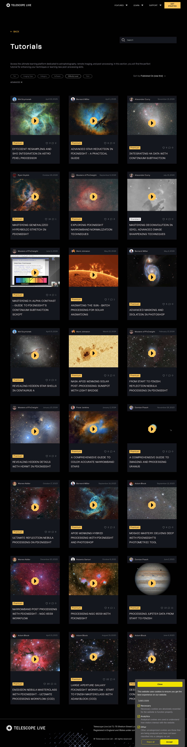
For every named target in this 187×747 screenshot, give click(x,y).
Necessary (146, 706)
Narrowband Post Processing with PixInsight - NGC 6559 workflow (34, 614)
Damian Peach (141, 408)
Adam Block (140, 483)
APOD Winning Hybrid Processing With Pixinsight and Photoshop (92, 538)
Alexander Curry (142, 99)
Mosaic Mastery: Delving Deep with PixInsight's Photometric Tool (151, 538)
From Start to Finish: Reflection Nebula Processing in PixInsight (148, 386)
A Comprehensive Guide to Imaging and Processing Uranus (149, 462)
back (16, 31)
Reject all (150, 742)
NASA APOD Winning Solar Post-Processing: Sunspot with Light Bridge (90, 386)
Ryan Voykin (23, 175)
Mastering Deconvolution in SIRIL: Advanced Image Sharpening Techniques (151, 229)
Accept (169, 742)
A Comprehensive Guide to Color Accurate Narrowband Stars (92, 462)
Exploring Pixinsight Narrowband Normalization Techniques (91, 229)
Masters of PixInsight (86, 175)
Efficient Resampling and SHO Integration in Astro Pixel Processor (31, 154)
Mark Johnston (83, 251)
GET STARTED (172, 5)
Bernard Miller (82, 99)
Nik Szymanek (24, 99)
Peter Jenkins (82, 408)
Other (143, 727)
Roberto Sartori (83, 559)
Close (159, 684)
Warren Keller (24, 483)
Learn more (143, 700)
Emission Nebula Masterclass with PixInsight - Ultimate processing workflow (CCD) (34, 694)
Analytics (145, 716)
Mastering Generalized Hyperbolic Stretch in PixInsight (30, 229)
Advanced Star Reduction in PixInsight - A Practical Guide (92, 154)
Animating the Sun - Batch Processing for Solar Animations (90, 310)
